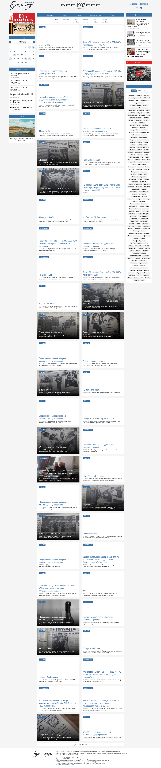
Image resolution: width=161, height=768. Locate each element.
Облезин (131, 211)
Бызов (135, 122)
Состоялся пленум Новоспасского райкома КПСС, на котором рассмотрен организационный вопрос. (57, 588)
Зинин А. (132, 154)
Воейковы (144, 130)
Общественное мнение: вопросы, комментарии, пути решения (97, 129)
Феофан (135, 265)
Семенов (142, 238)
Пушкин (130, 228)
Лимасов (146, 179)
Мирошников (133, 191)
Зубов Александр (134, 157)
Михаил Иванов (143, 191)
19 (10, 59)
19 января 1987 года (47, 131)
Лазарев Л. (143, 172)
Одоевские (146, 211)
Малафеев (143, 181)
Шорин (135, 278)
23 (26, 59)
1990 (98, 5)
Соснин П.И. (132, 248)
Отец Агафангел (143, 216)
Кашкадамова (146, 159)
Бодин (148, 115)
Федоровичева (143, 263)
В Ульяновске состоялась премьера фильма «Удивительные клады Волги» (138, 23)
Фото (112, 15)
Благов (147, 113)
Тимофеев (145, 250)
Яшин (142, 280)
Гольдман (132, 140)
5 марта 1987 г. (45, 389)
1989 (93, 5)
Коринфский (131, 167)
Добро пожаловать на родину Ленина (54, 734)
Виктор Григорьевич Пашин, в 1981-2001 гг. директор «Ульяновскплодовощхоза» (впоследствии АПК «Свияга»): (57, 100)
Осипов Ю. (133, 216)
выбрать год (80, 8)
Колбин (134, 164)
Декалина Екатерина (143, 147)
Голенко (144, 135)
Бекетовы (132, 113)
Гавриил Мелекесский (142, 132)
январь (56, 19)
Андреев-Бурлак (144, 100)
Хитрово (145, 268)
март (75, 19)
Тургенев (130, 258)
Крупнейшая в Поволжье (93, 476)
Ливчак (140, 179)
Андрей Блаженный (135, 105)
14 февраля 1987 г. (46, 217)
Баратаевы (140, 110)
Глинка (138, 135)
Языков (141, 278)
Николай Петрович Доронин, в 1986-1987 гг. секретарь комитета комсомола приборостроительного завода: (101, 703)
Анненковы (134, 108)
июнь (105, 19)
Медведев (138, 186)
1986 (73, 5)
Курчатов (146, 169)
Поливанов (146, 223)
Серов (146, 243)
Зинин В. (139, 154)
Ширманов (146, 275)
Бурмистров (138, 120)
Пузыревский (146, 226)
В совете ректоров (46, 45)
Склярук (131, 246)
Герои (65, 15)
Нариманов (131, 199)
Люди (134, 91)
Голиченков (134, 137)
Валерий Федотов (135, 125)
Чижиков (139, 270)
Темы (145, 91)
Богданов (142, 115)
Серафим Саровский (139, 241)
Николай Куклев (144, 206)
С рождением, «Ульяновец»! (50, 332)
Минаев (144, 189)
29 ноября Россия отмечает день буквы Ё (143, 42)
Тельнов (138, 250)
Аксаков (139, 95)
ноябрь (95, 22)
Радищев (137, 228)
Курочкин (131, 169)
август (66, 22)
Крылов (147, 167)
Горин (146, 140)
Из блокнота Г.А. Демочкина (94, 217)
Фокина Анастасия (135, 268)
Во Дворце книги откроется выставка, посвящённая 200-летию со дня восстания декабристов (138, 52)
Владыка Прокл (135, 130)
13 (14, 55)
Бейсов (148, 110)
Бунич (131, 120)
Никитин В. (144, 204)
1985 (68, 5)
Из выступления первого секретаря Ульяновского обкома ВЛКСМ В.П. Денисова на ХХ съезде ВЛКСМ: (57, 703)
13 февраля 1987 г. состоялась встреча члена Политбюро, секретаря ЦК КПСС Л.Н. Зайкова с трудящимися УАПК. (102, 187)
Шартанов (132, 275)
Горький (132, 142)
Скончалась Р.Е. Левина (93, 102)
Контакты (144, 4)
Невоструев (146, 199)
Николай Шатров (134, 209)
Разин (143, 231)
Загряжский (138, 152)
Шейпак (139, 275)
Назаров (144, 196)
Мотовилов (142, 194)
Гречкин (133, 145)
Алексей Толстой (145, 98)
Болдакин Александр (135, 117)
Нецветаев (142, 201)
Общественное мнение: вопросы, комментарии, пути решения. (97, 733)
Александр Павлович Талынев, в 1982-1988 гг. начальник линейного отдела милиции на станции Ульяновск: (102, 674)
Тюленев (137, 258)
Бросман (146, 117)
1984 (63, 5)
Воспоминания (95, 15)
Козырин (139, 162)
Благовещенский (132, 115)
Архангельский (143, 108)
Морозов (134, 194)
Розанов (146, 233)
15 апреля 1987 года (91, 648)
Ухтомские (134, 263)
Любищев (135, 181)
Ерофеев (130, 152)
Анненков (145, 105)
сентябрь (76, 22)
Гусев (145, 145)
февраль (66, 19)
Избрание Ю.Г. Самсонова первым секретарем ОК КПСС (53, 72)
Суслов (147, 248)
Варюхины (143, 127)
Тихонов (143, 253)
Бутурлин (146, 120)
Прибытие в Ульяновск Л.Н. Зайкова (54, 188)
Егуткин (139, 149)
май (95, 19)
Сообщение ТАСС (90, 533)
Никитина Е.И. (133, 206)
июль (56, 22)
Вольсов (131, 132)
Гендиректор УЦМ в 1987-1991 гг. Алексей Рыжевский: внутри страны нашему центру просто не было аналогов (56, 473)
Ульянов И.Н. (146, 258)
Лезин (140, 174)
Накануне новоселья (91, 160)
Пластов (131, 223)
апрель (85, 19)
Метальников (136, 189)
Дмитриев (132, 149)
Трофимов (146, 255)
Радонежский (146, 228)
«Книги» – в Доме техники (49, 533)
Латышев (133, 174)
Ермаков (146, 149)
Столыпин (140, 248)
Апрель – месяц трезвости (94, 361)
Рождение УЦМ (45, 275)
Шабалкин (132, 273)
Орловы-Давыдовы (143, 214)
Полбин (138, 223)
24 (29, 59)
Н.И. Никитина (135, 196)
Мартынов (147, 184)
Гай (133, 135)
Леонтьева (135, 177)
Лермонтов (143, 177)
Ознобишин (132, 214)
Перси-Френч (134, 221)
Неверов (138, 199)
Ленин (145, 174)
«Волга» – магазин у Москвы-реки (53, 447)
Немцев (135, 201)
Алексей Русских (133, 98)
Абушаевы (132, 95)
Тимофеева (135, 253)
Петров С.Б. (143, 221)
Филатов (142, 265)
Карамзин (137, 159)
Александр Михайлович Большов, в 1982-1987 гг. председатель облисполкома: (102, 72)
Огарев (138, 211)
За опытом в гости (46, 303)
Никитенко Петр (134, 204)
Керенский (132, 162)
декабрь (105, 22)
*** (84, 591)
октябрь (85, 22)
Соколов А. (146, 246)
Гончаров (140, 140)
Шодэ (129, 278)
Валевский (142, 122)
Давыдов (132, 147)
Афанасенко (131, 110)
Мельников (147, 186)
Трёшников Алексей (135, 255)
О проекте (134, 4)
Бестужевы (140, 113)
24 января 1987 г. (46, 160)
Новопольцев (145, 209)
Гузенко (139, 145)
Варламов (135, 127)
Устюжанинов (143, 260)
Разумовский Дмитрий (135, 233)
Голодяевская (143, 137)
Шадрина (139, 273)
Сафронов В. (146, 236)
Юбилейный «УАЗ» (90, 504)
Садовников (136, 236)
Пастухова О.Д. (134, 218)
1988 (88, 5)
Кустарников (134, 172)
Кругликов (140, 167)
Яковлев (147, 278)
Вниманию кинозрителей (93, 332)
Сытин (131, 250)
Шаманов (146, 273)
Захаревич (147, 152)
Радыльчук (136, 231)
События (50, 15)
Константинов (142, 164)
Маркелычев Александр (135, 184)
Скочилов (138, 246)
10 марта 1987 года (91, 389)
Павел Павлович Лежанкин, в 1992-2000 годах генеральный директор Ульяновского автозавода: (58, 243)
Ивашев (130, 159)
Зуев (142, 157)
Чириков (146, 270)
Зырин (147, 157)
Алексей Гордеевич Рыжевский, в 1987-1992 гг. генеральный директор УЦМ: (102, 43)
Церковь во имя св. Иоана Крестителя (143, 33)
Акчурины (146, 95)
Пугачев (138, 226)
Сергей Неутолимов (136, 243)
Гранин (146, 142)
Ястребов (136, 280)
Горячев (139, 142)
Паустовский (144, 218)
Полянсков (131, 226)
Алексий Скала (133, 100)
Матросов (131, 186)
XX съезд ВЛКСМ (46, 648)
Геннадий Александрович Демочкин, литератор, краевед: (98, 244)
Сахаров (135, 238)
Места (78, 15)
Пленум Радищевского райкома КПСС (98, 418)
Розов (129, 236)
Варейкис (145, 125)
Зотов (146, 154)
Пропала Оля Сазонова (48, 677)
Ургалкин (134, 260)
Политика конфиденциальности (65, 764)
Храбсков (132, 270)
